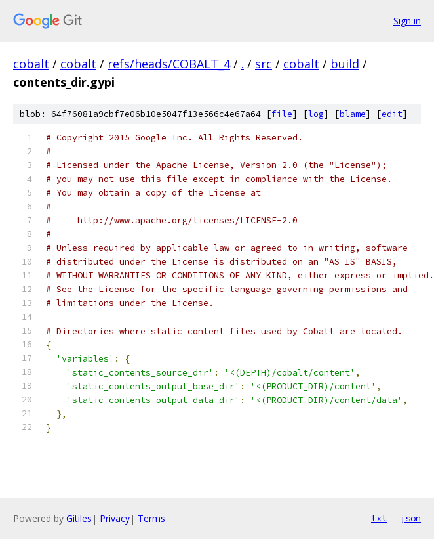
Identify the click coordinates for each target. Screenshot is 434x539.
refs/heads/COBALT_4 (169, 64)
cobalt (31, 64)
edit (392, 113)
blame (353, 113)
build (344, 64)
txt (379, 518)
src (263, 64)
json (410, 518)
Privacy (115, 518)
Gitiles (79, 518)
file (281, 113)
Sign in (407, 20)
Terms (151, 518)
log (316, 113)
